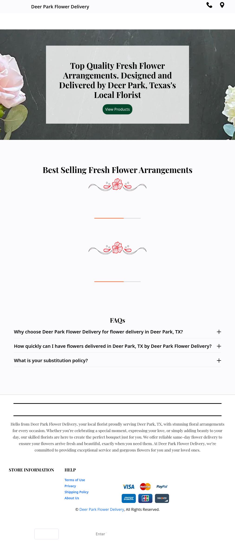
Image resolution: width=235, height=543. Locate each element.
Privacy (70, 486)
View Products (117, 109)
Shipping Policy (76, 492)
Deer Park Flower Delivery (101, 509)
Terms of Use (75, 480)
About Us (72, 498)
